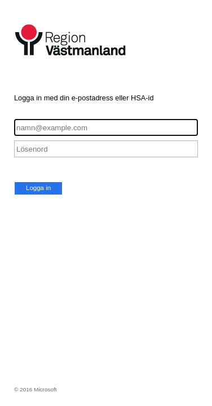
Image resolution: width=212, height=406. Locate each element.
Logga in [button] (38, 187)
